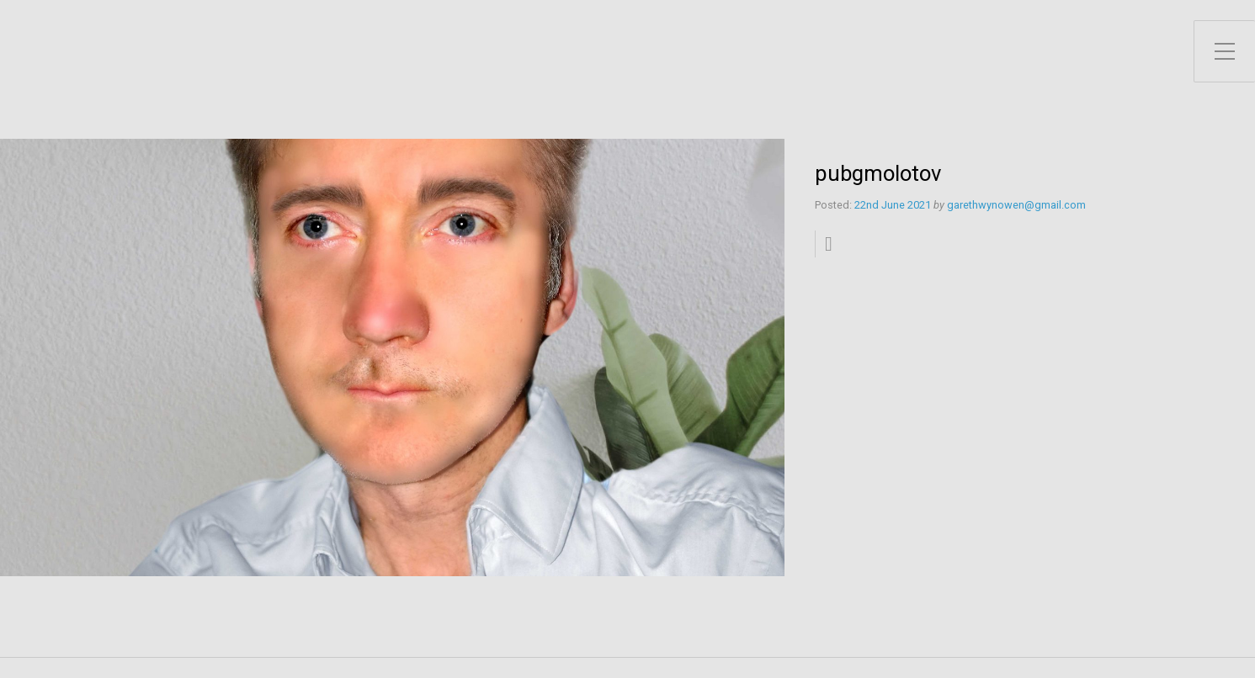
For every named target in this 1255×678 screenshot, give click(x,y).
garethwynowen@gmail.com (1016, 205)
